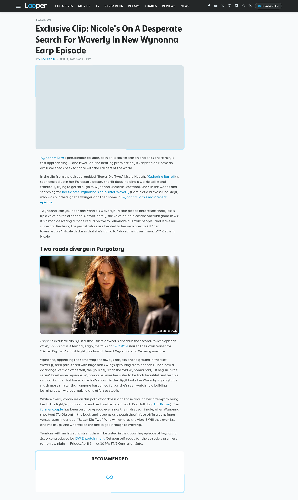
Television (43, 20)
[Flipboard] (236, 7)
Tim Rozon (161, 404)
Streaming (114, 6)
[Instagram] (229, 7)
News (185, 6)
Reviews (168, 6)
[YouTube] (216, 7)
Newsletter (269, 6)
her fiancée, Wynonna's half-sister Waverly (95, 192)
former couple (51, 409)
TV (97, 6)
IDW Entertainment (89, 438)
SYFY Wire (120, 346)
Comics (151, 6)
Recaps (134, 6)
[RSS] (250, 7)
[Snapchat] (243, 7)
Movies (84, 6)
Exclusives (64, 6)
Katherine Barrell (161, 176)
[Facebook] (209, 7)
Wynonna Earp (52, 157)
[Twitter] (223, 7)
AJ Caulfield (47, 59)
